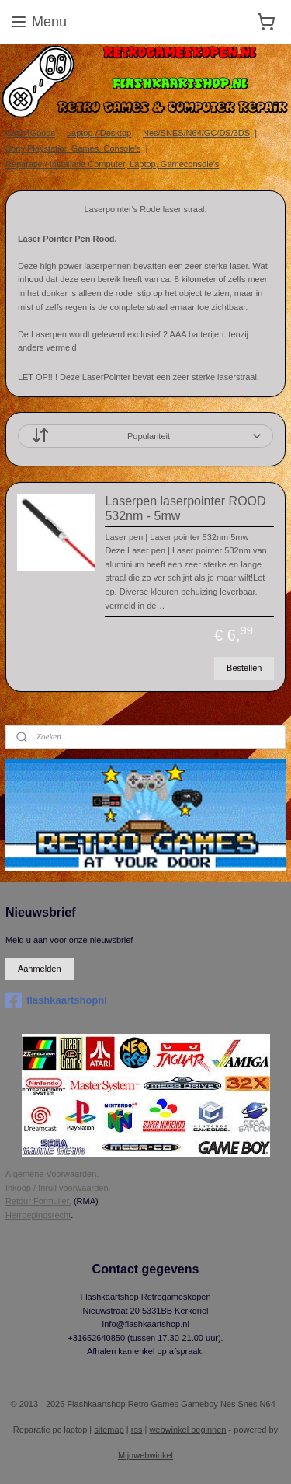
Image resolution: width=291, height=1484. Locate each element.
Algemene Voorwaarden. (52, 1173)
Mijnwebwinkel (145, 1455)
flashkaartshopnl (56, 1000)
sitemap (109, 1429)
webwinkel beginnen (187, 1429)
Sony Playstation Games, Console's (73, 148)
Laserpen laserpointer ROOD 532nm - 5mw (185, 508)
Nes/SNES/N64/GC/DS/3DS (196, 133)
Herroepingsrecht (38, 1215)
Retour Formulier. (38, 1201)
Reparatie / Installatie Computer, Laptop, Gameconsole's (112, 164)
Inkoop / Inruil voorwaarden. (58, 1187)
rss (137, 1429)
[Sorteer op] (145, 436)
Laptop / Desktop (99, 133)
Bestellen (244, 667)
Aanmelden (39, 968)
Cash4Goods (30, 133)
